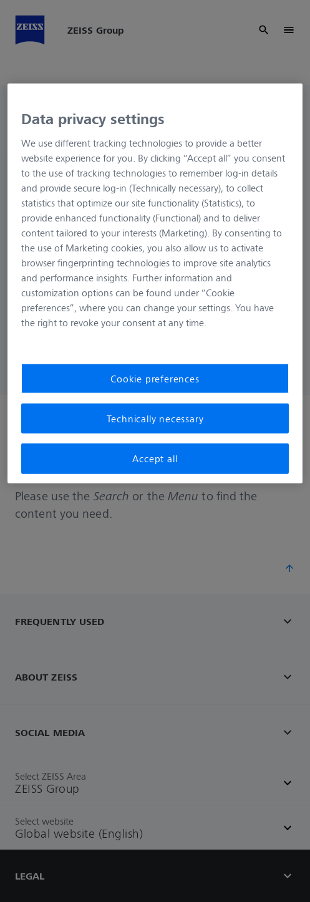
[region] (154, 283)
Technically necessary (155, 418)
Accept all (154, 458)
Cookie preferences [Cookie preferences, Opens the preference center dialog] (154, 378)
